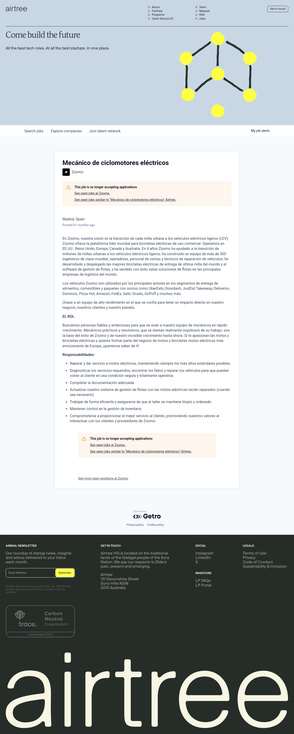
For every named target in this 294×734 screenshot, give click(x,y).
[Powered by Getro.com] (147, 514)
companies (66, 131)
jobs (33, 131)
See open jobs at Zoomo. (92, 193)
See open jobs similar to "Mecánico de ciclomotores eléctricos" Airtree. (125, 200)
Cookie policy (155, 524)
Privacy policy (135, 524)
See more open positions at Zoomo (103, 478)
